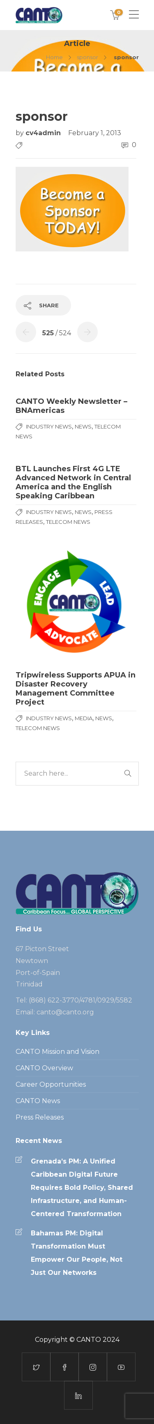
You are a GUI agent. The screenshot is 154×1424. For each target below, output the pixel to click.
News (83, 426)
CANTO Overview (44, 1068)
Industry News (49, 426)
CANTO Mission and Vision (57, 1051)
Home (54, 57)
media (83, 718)
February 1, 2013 (94, 133)
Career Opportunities (51, 1084)
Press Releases (40, 1117)
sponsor (87, 57)
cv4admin (44, 133)
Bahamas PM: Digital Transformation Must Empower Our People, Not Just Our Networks (76, 1253)
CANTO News (38, 1101)
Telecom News (68, 521)
